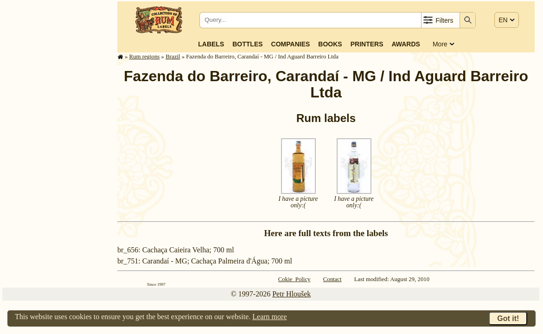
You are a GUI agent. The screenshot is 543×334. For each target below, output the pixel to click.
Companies (290, 44)
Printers (367, 44)
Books (330, 44)
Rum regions (144, 56)
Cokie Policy (294, 279)
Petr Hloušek (291, 294)
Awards (405, 44)
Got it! (508, 318)
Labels (211, 44)
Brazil (173, 56)
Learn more (269, 317)
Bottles (247, 44)
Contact (332, 279)
